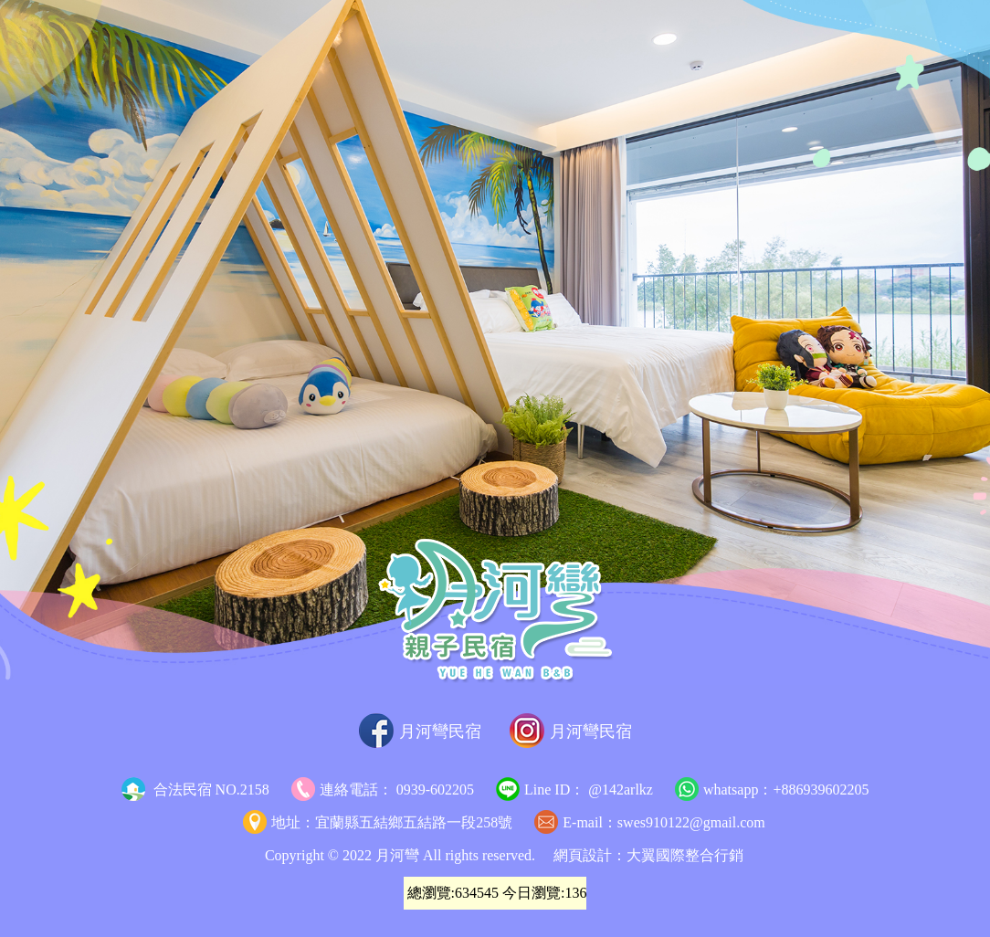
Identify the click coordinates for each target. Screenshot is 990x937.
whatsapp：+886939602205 (772, 789)
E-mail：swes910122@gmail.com (649, 822)
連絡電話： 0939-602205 (382, 789)
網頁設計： (590, 855)
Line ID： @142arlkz (574, 789)
